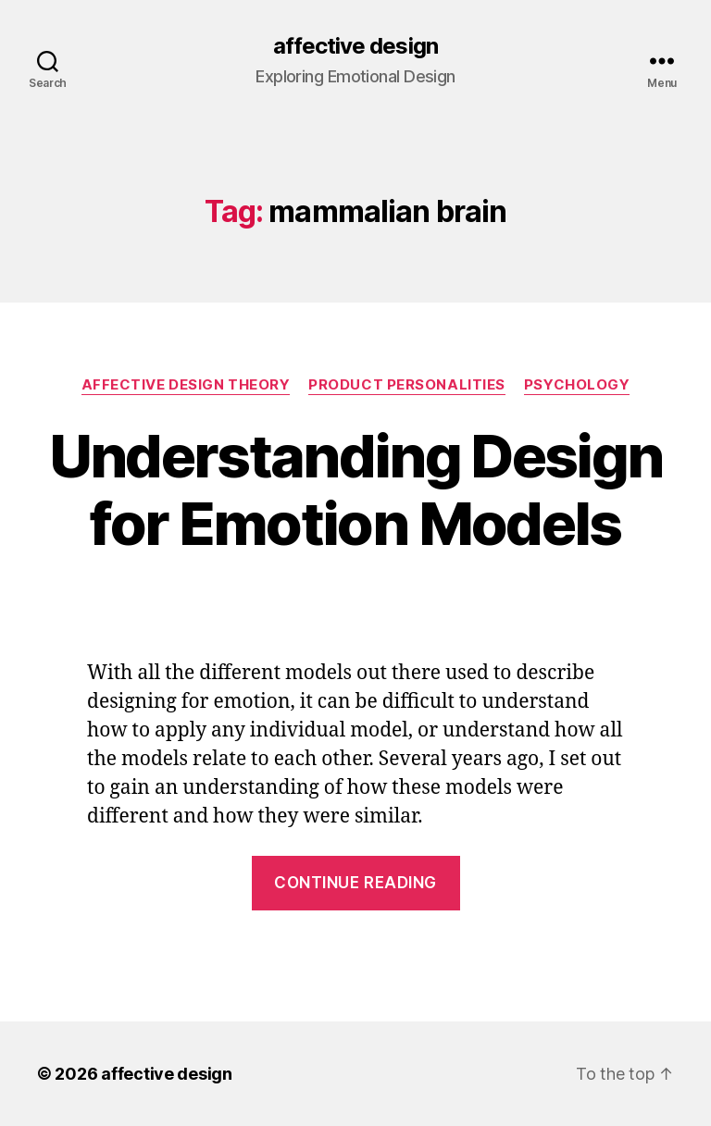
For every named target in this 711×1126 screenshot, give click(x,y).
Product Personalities (406, 385)
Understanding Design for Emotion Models (356, 489)
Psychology (577, 385)
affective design (355, 46)
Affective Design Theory (186, 385)
